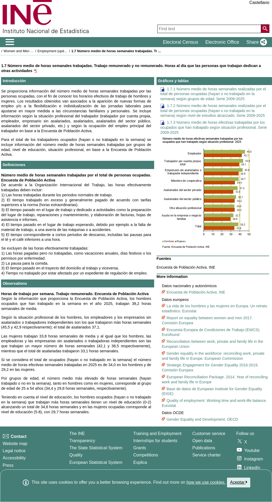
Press (8, 465)
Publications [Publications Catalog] (203, 448)
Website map (15, 443)
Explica (140, 462)
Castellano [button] (259, 2)
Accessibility (14, 458)
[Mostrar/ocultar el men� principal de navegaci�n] (10, 42)
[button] (255, 42)
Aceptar (238, 482)
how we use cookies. (206, 482)
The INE (77, 433)
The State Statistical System (95, 448)
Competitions (145, 455)
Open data (202, 440)
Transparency (82, 440)
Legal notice (14, 450)
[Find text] (209, 29)
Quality (76, 455)
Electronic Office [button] (222, 42)
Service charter (206, 455)
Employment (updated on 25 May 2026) (67, 51)
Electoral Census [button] (180, 42)
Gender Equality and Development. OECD (202, 419)
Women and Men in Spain (23, 51)
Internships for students (155, 440)
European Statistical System (95, 462)
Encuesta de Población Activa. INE (196, 292)
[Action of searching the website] (265, 28)
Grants (139, 448)
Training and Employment (157, 433)
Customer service (208, 433)
